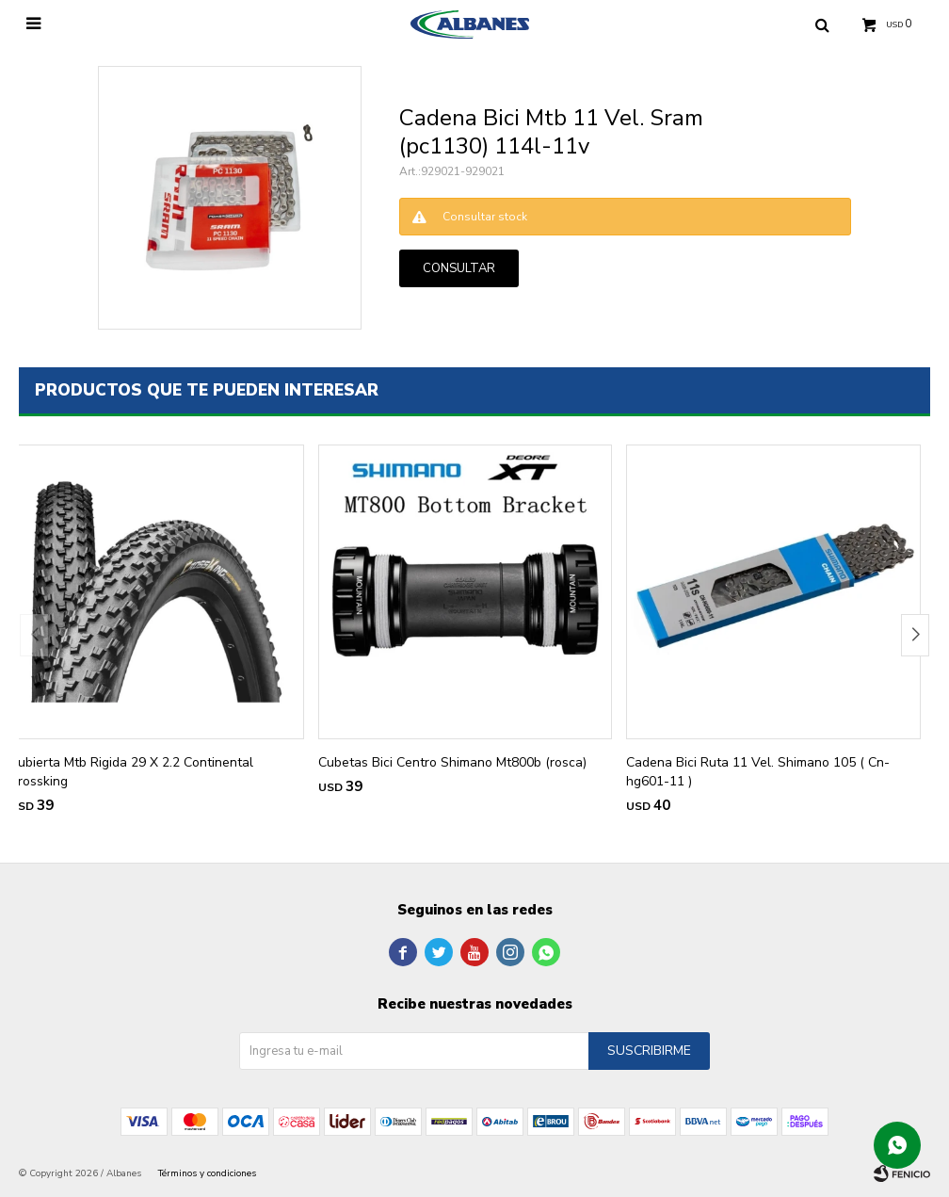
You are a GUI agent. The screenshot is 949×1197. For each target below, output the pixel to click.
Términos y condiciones (207, 1173)
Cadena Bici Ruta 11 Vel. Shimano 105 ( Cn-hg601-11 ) (758, 771)
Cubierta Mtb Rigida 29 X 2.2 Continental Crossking (131, 771)
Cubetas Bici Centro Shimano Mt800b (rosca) (452, 762)
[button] (915, 635)
